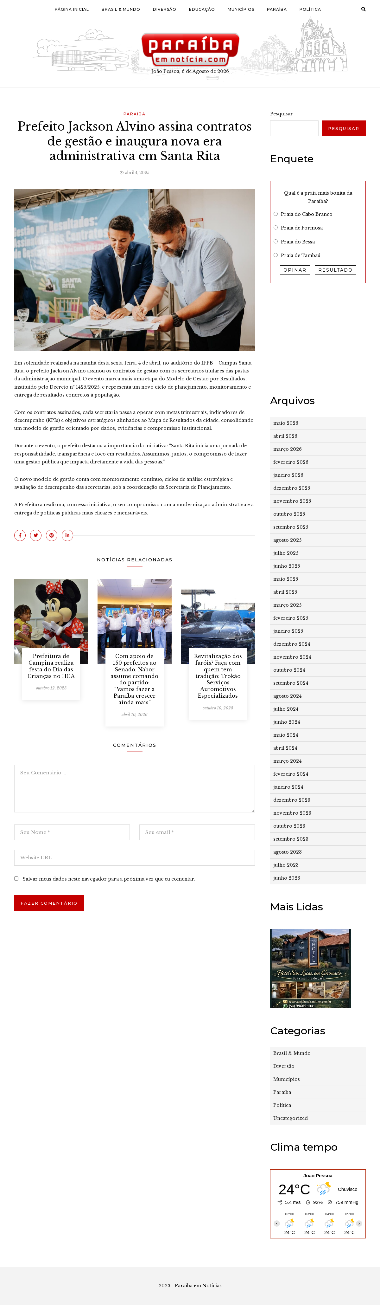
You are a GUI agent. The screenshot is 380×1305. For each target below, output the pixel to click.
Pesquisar (281, 114)
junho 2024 (286, 722)
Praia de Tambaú (300, 255)
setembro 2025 (290, 527)
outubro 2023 (289, 826)
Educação (202, 9)
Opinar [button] (295, 270)
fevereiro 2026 (290, 462)
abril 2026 (285, 436)
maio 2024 (285, 735)
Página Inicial (72, 9)
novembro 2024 (292, 657)
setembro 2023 (290, 839)
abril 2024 (285, 748)
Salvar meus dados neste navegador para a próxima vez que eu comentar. (109, 879)
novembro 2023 (292, 813)
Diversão (164, 9)
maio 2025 (285, 579)
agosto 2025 (287, 540)
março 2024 (287, 761)
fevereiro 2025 (290, 618)
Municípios (241, 9)
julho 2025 (285, 553)
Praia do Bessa (298, 242)
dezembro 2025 (291, 488)
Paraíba (277, 9)
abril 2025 (285, 592)
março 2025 (287, 605)
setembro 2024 (290, 683)
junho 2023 (286, 878)
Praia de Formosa (302, 228)
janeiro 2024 (288, 787)
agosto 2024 (287, 696)
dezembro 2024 (291, 644)
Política (310, 9)
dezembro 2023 (291, 800)
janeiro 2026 (288, 475)
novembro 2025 (292, 501)
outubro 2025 (289, 514)
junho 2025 (286, 566)
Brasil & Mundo (121, 9)
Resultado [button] (335, 270)
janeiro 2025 (288, 631)
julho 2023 (286, 865)
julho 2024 (286, 709)
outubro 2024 (289, 670)
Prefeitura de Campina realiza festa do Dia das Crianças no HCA (51, 666)
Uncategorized (290, 1118)
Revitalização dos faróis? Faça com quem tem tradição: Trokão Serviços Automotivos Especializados (218, 676)
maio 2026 (285, 423)
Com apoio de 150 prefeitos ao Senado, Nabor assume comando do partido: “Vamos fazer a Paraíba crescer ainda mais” (134, 679)
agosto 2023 (287, 852)
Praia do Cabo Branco (306, 214)
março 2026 (287, 449)
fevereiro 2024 (290, 774)
